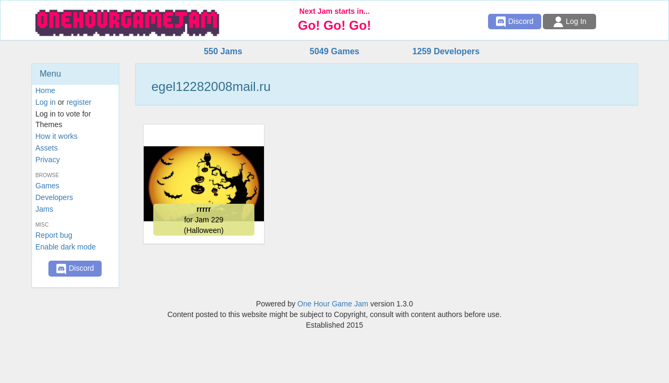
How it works (57, 136)
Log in (46, 102)
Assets (47, 148)
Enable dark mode (66, 247)
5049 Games (334, 51)
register (79, 102)
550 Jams (223, 51)
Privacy (48, 159)
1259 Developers (446, 51)
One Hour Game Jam (333, 303)
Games (48, 185)
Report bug (54, 235)
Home (45, 90)
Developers (54, 197)
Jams (44, 209)
